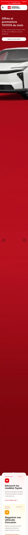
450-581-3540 (16, 3)
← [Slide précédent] (3, 240)
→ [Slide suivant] (24, 240)
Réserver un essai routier (14, 39)
